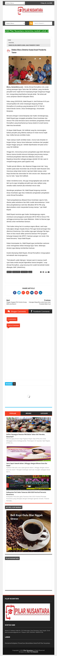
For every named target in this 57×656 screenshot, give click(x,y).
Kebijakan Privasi (16, 643)
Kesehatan (16, 272)
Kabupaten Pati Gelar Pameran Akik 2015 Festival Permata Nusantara (26, 493)
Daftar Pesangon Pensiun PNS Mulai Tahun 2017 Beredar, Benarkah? (25, 435)
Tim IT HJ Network (32, 652)
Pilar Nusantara (28, 650)
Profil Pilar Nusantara (43, 643)
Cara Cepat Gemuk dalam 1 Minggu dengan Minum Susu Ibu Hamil (26, 464)
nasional (11, 42)
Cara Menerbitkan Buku (29, 643)
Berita (9, 272)
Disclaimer (8, 643)
